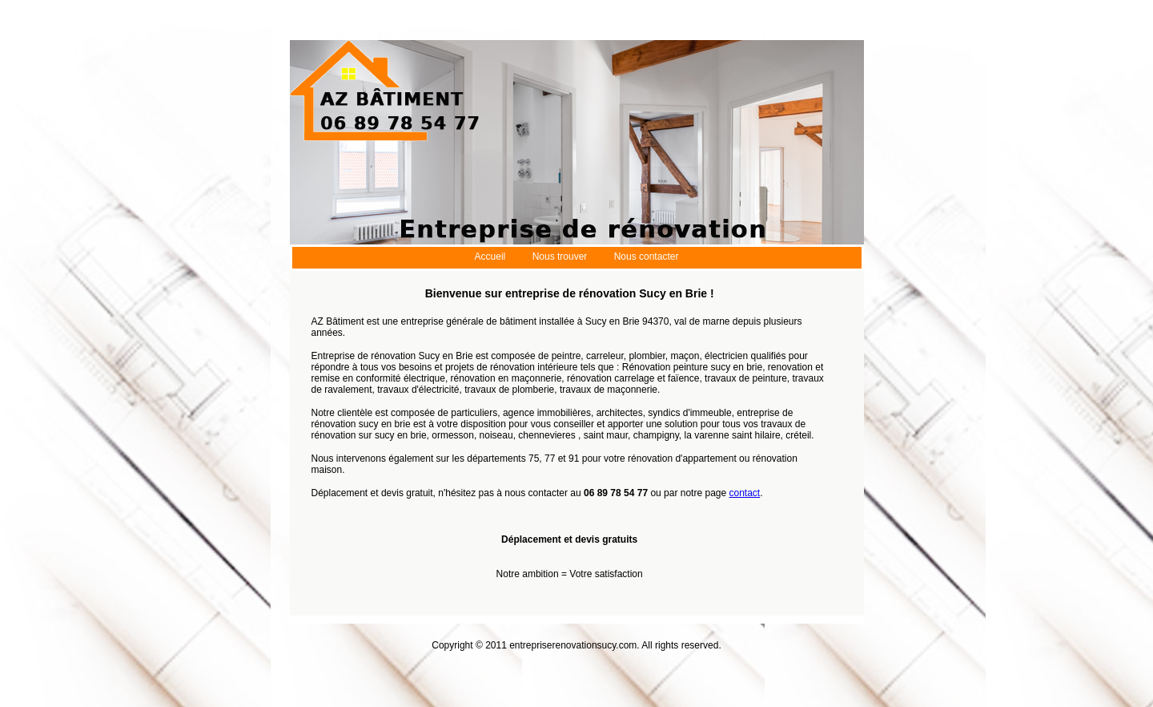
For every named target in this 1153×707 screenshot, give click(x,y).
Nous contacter (646, 256)
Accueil (490, 256)
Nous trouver (560, 256)
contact (745, 493)
